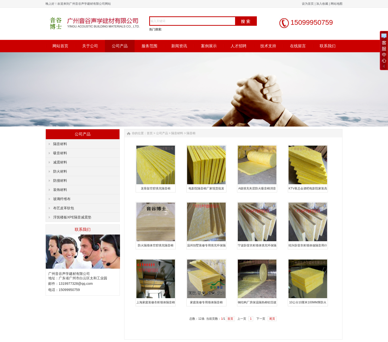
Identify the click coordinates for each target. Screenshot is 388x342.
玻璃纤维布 (62, 199)
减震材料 (60, 162)
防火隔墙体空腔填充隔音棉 (155, 245)
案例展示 (209, 46)
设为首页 (308, 3)
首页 (150, 133)
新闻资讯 (179, 46)
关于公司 (90, 46)
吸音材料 (60, 153)
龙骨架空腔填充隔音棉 (155, 188)
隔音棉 (191, 133)
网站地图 (336, 3)
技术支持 (268, 46)
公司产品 (120, 46)
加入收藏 (322, 3)
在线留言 (298, 46)
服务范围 (149, 46)
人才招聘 (238, 46)
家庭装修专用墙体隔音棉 (206, 302)
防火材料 (60, 171)
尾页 (272, 318)
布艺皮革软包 (63, 208)
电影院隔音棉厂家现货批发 (206, 188)
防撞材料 (60, 181)
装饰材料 (60, 190)
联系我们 (328, 46)
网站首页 (60, 46)
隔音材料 (60, 144)
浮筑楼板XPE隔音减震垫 (72, 217)
